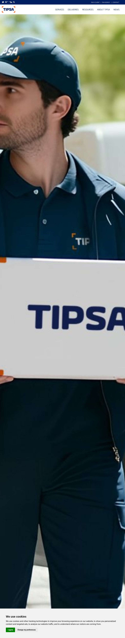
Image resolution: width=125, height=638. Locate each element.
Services (59, 9)
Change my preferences (26, 630)
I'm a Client (95, 2)
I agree (10, 630)
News (117, 9)
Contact (116, 2)
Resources (88, 9)
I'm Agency (106, 2)
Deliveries (73, 9)
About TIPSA (103, 9)
